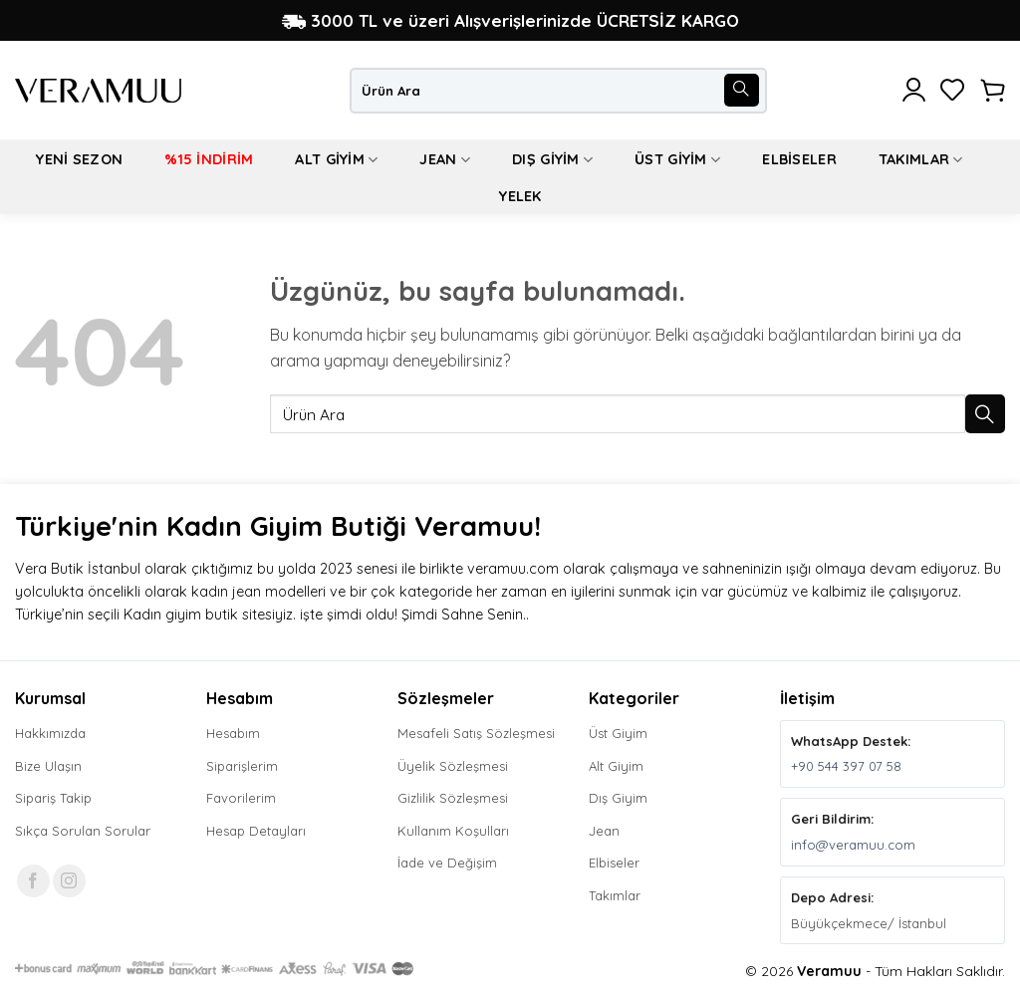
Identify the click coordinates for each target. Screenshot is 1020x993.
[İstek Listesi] (952, 91)
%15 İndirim (208, 159)
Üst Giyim (677, 159)
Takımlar (921, 159)
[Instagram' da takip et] (69, 881)
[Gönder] (741, 91)
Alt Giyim (336, 159)
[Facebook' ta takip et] (33, 881)
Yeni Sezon (79, 159)
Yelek (520, 196)
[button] (913, 91)
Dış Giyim (552, 159)
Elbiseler (799, 159)
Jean (444, 159)
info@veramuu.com (853, 845)
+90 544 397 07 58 (846, 766)
